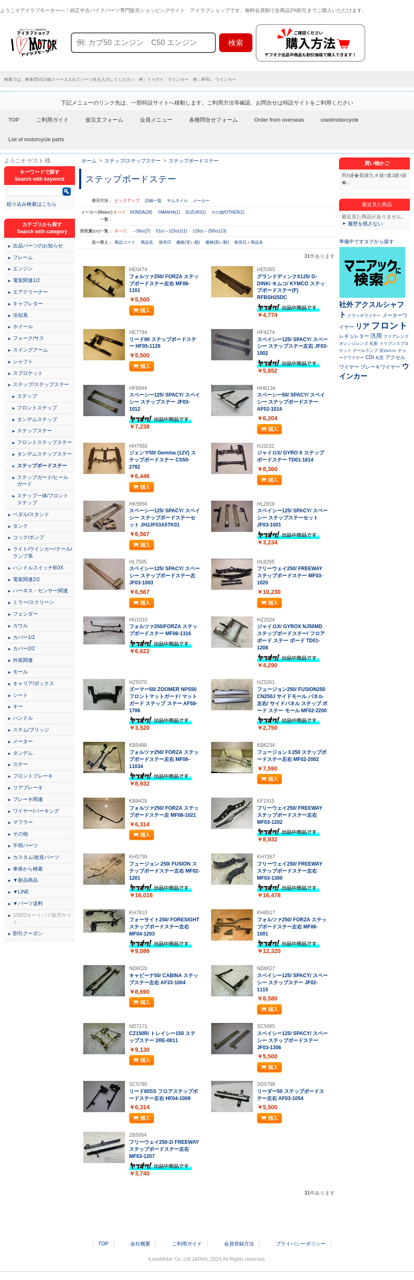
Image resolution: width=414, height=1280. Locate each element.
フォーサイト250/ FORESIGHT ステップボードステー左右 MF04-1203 (164, 927)
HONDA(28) (141, 212)
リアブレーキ (28, 788)
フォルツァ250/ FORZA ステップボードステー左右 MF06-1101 (164, 284)
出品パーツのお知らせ (38, 246)
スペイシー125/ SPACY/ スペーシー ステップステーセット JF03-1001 (292, 518)
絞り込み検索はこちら (32, 204)
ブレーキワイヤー (380, 367)
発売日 (165, 242)
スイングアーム (30, 350)
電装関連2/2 (26, 579)
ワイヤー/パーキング (36, 811)
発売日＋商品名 (248, 242)
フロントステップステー (44, 442)
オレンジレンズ (353, 343)
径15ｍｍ (388, 350)
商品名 (148, 242)
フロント (389, 325)
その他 (20, 834)
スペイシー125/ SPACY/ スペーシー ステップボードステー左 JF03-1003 (164, 576)
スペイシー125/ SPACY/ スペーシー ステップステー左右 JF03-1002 (292, 347)
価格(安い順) (188, 242)
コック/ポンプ (28, 537)
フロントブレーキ (33, 776)
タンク (20, 526)
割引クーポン (28, 933)
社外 (346, 304)
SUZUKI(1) (195, 212)
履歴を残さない (365, 224)
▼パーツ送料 (28, 903)
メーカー (201, 200)
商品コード (126, 242)
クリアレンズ (396, 336)
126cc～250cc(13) (209, 231)
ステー (20, 764)
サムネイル (177, 200)
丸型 (379, 357)
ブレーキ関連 (28, 799)
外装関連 (23, 660)
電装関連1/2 (26, 280)
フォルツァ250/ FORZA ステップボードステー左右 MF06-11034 (164, 759)
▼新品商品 (25, 880)
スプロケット (28, 373)
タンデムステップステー (44, 454)
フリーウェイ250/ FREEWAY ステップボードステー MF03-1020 (290, 576)
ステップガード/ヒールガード (42, 480)
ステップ (27, 396)
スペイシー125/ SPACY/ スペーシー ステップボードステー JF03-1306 (292, 1040)
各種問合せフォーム (213, 120)
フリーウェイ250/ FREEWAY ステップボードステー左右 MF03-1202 (289, 815)
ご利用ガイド (52, 120)
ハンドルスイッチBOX (38, 568)
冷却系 (20, 315)
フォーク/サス (28, 338)
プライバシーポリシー (301, 1244)
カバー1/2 (24, 637)
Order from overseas (279, 120)
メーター (23, 741)
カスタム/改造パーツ (36, 857)
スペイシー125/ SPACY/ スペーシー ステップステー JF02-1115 (292, 983)
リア (362, 326)
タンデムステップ (37, 419)
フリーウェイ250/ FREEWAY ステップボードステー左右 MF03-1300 (289, 871)
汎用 (376, 335)
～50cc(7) (141, 231)
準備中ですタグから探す (366, 242)
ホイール (23, 326)
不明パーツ (25, 845)
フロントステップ (37, 408)
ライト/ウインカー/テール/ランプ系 (42, 552)
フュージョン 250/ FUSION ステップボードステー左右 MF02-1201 (164, 871)
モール (20, 672)
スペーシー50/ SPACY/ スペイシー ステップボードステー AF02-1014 (291, 402)
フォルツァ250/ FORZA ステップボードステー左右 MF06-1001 (292, 927)
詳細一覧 (153, 200)
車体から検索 (28, 869)
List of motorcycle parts (36, 139)
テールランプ (365, 350)
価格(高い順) (217, 242)
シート (20, 695)
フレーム (23, 257)
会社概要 (140, 1244)
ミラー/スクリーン (33, 602)
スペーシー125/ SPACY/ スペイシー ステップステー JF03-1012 (164, 402)
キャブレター (28, 304)
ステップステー (34, 431)
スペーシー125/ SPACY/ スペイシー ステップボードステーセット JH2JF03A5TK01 (164, 518)
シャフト (23, 361)
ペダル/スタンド (31, 514)
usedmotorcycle (340, 120)
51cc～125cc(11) (171, 231)
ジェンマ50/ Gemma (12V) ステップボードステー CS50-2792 (162, 460)
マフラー (23, 822)
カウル (20, 626)
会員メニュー (156, 120)
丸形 (373, 343)
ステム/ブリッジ (31, 730)
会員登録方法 (239, 1244)
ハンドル (23, 718)
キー (18, 706)
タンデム (23, 753)
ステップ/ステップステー (133, 161)
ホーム (89, 161)
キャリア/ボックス (33, 683)
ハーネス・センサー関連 (40, 591)
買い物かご (376, 163)
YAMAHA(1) (168, 212)
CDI (369, 357)
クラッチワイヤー (364, 315)
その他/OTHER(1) (227, 212)
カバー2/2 (24, 648)
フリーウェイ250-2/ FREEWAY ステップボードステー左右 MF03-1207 (164, 1149)
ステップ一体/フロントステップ (42, 499)
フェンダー (25, 614)
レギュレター (354, 336)
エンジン (23, 269)
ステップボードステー (194, 161)
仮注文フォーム (104, 120)
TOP (14, 120)
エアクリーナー (30, 292)
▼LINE (21, 892)
